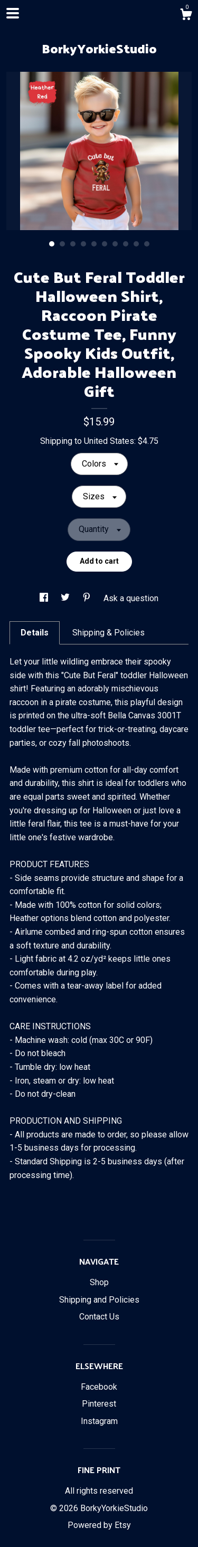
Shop (99, 1282)
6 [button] (104, 243)
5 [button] (94, 243)
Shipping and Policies (99, 1300)
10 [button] (146, 243)
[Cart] (186, 16)
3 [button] (73, 243)
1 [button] (51, 243)
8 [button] (125, 243)
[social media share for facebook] (45, 598)
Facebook (99, 1387)
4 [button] (83, 243)
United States (109, 441)
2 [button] (62, 243)
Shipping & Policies (108, 633)
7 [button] (115, 243)
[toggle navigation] (12, 13)
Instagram (99, 1421)
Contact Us (99, 1317)
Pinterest (99, 1404)
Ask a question (130, 598)
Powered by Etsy (99, 1525)
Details (35, 633)
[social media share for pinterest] (87, 598)
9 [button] (136, 243)
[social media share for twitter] (66, 598)
